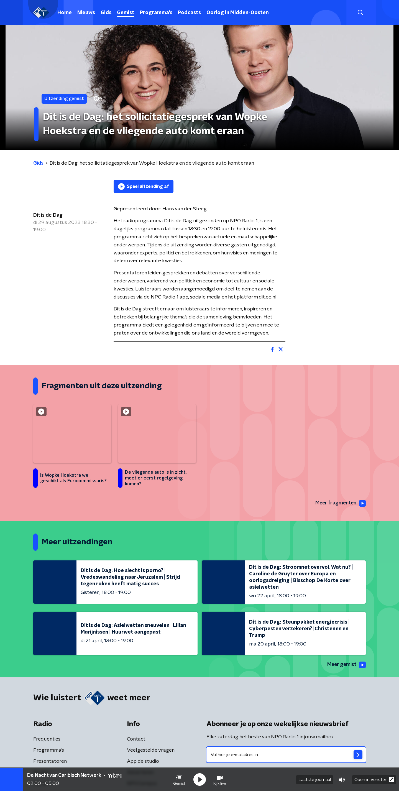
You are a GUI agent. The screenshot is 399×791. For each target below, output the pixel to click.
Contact (136, 739)
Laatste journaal (314, 779)
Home (64, 12)
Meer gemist (346, 665)
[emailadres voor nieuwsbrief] (286, 754)
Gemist (125, 12)
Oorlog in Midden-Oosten (237, 12)
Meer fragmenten (340, 503)
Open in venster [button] (374, 779)
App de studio (143, 761)
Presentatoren (50, 761)
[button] (179, 779)
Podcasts (189, 12)
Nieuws (86, 12)
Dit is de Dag (48, 215)
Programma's (156, 12)
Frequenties (46, 739)
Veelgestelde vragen (151, 750)
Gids (106, 12)
